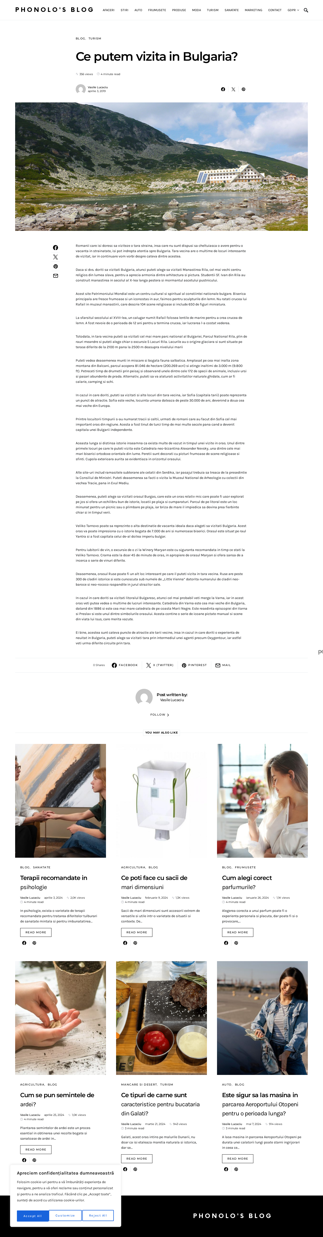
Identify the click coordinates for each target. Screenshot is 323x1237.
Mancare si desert (139, 1084)
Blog (80, 38)
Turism (95, 38)
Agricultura (133, 867)
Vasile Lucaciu (98, 87)
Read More (35, 932)
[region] (65, 1197)
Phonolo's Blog (55, 10)
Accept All (99, 1216)
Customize (33, 1216)
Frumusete (245, 867)
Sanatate (42, 867)
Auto (227, 1084)
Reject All (66, 1216)
